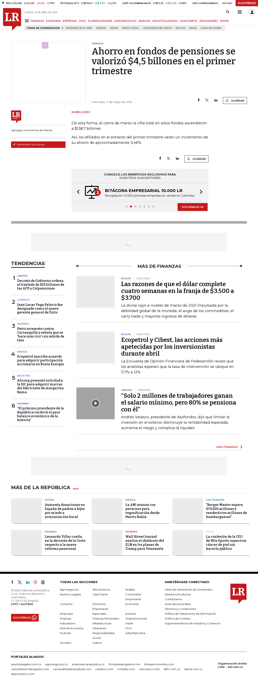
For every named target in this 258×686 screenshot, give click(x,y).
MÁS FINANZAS (227, 446)
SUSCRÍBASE (247, 3)
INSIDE (224, 20)
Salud (210, 531)
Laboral (22, 275)
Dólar (193, 28)
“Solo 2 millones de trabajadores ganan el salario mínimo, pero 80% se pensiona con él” (178, 402)
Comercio (23, 299)
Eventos (130, 613)
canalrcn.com (104, 669)
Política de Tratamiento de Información (190, 613)
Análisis (130, 589)
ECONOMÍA (53, 20)
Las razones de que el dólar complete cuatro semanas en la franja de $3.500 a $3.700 (177, 290)
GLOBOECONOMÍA (100, 20)
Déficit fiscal (130, 28)
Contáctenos (173, 599)
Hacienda (23, 323)
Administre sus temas (29, 144)
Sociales (65, 642)
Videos (97, 642)
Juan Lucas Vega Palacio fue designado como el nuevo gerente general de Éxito (40, 308)
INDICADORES (208, 20)
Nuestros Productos (178, 594)
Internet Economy (71, 628)
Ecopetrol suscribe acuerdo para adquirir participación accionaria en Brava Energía (40, 360)
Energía (101, 28)
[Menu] (27, 20)
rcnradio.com (126, 669)
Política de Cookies (177, 618)
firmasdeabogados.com (124, 664)
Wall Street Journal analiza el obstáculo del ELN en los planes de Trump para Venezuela (144, 543)
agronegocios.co (56, 664)
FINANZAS (37, 20)
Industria (23, 375)
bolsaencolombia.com (159, 664)
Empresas (66, 613)
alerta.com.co (193, 669)
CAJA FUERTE (188, 20)
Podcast (65, 633)
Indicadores (67, 623)
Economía (132, 604)
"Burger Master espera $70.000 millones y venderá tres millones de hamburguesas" (226, 511)
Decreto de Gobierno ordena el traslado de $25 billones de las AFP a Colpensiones (40, 284)
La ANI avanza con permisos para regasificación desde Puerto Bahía (142, 511)
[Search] (227, 12)
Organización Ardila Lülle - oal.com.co (232, 665)
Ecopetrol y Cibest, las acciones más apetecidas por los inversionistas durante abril (172, 346)
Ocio (128, 628)
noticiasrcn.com (149, 669)
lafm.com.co (172, 669)
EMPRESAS (70, 20)
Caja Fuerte (100, 594)
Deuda (114, 28)
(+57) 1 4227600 (22, 604)
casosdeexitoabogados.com (30, 669)
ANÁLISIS (144, 20)
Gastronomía (215, 499)
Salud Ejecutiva (135, 633)
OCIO (82, 20)
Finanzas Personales (106, 618)
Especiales (99, 613)
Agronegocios (69, 589)
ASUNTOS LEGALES (165, 20)
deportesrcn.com (22, 674)
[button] (77, 192)
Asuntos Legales (70, 594)
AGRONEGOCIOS (125, 20)
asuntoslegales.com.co (26, 664)
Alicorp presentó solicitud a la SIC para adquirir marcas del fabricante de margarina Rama (40, 386)
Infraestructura (102, 623)
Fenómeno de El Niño (79, 28)
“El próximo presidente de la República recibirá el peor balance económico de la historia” (40, 414)
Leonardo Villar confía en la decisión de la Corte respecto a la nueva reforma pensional (65, 543)
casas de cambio (211, 28)
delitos (180, 28)
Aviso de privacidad (177, 604)
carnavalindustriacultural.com (72, 669)
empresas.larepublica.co (88, 664)
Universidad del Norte (157, 28)
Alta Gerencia (101, 589)
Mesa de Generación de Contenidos (188, 589)
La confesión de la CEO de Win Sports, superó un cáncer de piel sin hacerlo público (226, 543)
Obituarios (99, 628)
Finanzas (65, 618)
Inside (129, 623)
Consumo (66, 604)
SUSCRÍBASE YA (193, 207)
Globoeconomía (136, 618)
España (49, 499)
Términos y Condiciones (180, 608)
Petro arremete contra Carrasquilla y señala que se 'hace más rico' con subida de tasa (40, 334)
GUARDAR (235, 100)
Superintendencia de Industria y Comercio (193, 623)
